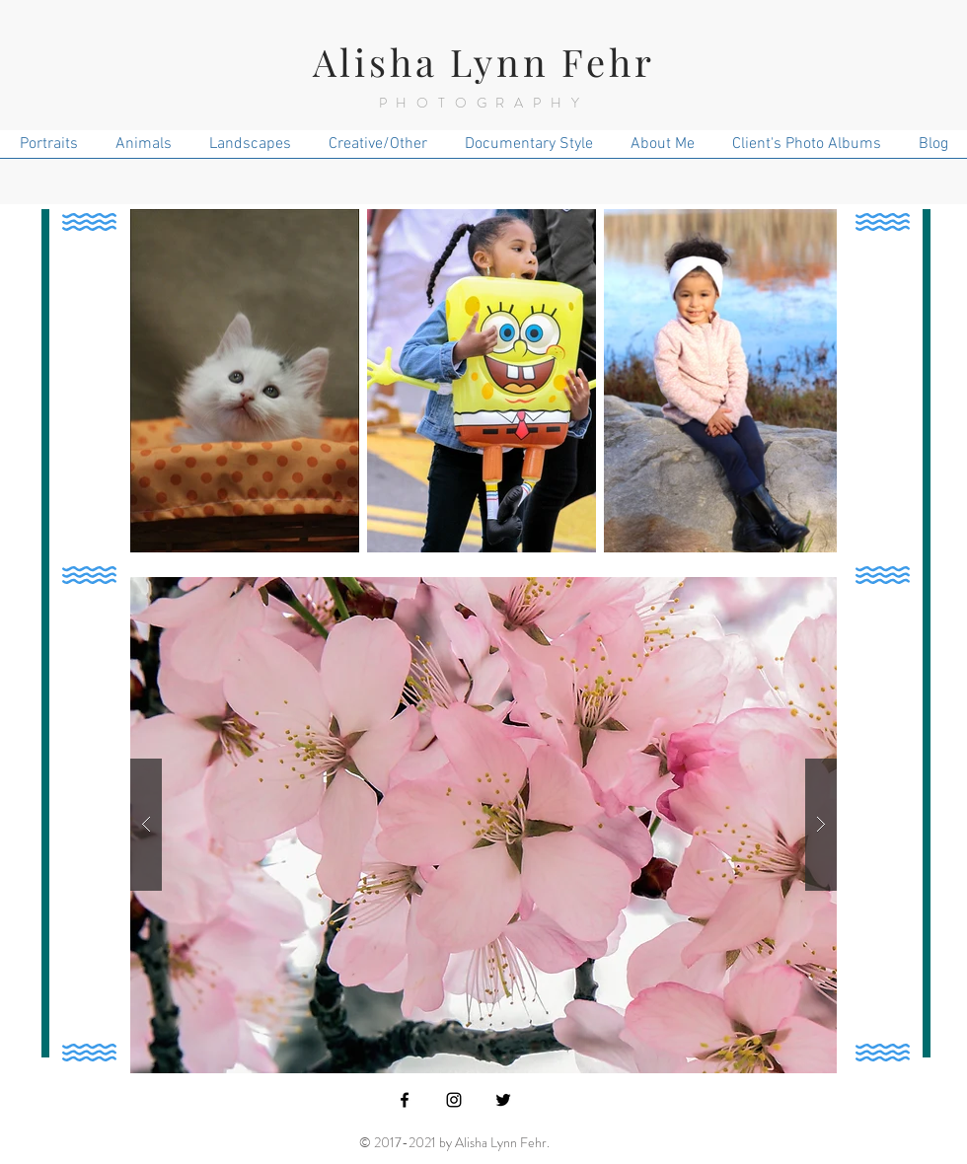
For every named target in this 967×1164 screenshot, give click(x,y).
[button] (483, 825)
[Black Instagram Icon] (454, 1100)
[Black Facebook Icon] (404, 1100)
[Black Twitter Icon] (503, 1100)
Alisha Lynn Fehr (484, 61)
